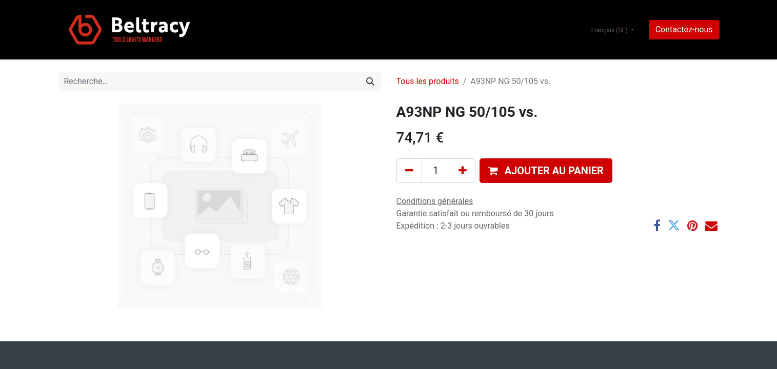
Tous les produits (427, 81)
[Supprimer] (409, 170)
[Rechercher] (370, 81)
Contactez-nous (684, 29)
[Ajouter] (462, 170)
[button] (546, 170)
